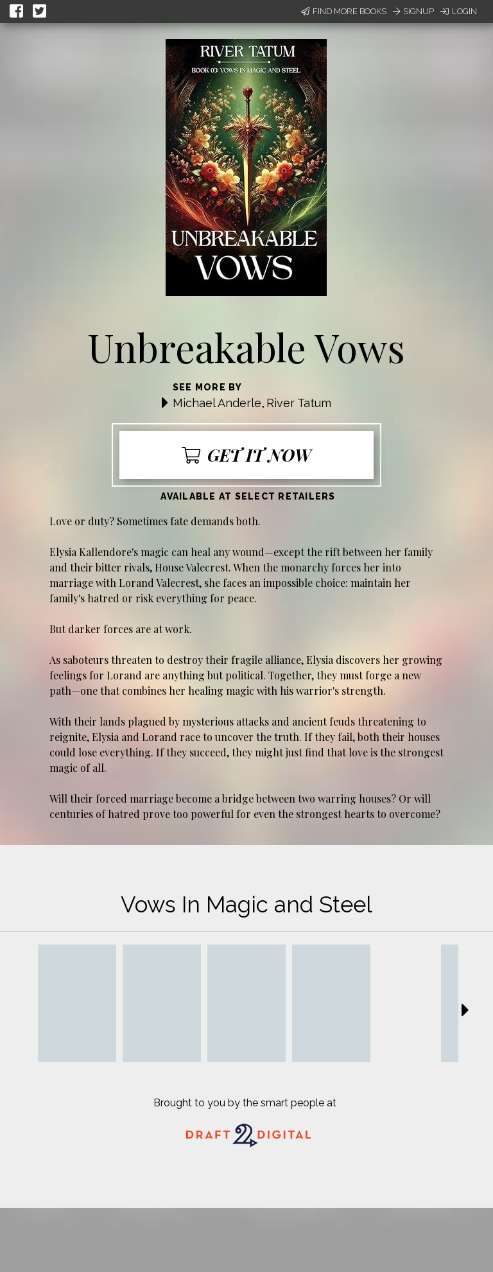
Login (458, 11)
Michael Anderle (217, 403)
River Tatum (298, 403)
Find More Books (343, 11)
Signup (413, 11)
